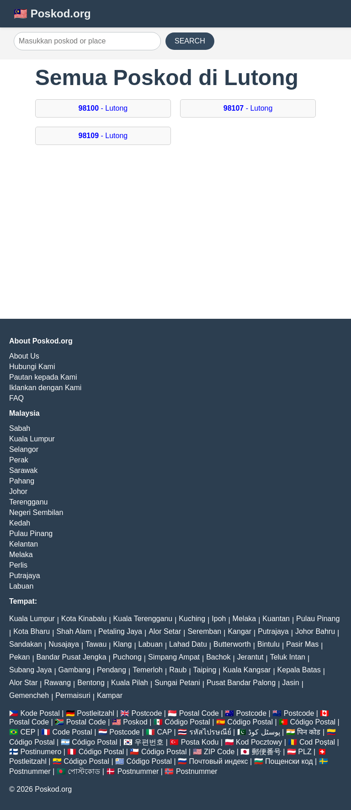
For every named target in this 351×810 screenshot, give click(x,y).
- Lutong (103, 108)
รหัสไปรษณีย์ (210, 732)
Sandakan (25, 644)
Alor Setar (165, 631)
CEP (27, 732)
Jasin (290, 683)
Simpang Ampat (174, 657)
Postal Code (199, 713)
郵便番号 (266, 752)
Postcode (147, 713)
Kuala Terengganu (143, 618)
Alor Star (23, 683)
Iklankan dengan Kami (45, 388)
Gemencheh (29, 695)
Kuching (192, 618)
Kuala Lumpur (32, 439)
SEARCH (190, 41)
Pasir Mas (302, 644)
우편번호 (149, 742)
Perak (18, 460)
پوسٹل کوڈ (264, 732)
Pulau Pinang (31, 533)
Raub (177, 670)
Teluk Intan (287, 657)
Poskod (135, 722)
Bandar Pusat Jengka (71, 657)
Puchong (127, 657)
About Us (24, 356)
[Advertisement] (175, 236)
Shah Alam (73, 631)
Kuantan (276, 618)
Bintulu (268, 644)
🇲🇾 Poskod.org (52, 13)
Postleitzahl (95, 713)
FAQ (16, 398)
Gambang (74, 670)
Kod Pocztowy (259, 742)
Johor (18, 491)
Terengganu (28, 502)
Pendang (111, 670)
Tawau (95, 644)
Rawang (57, 683)
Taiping (205, 670)
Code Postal (72, 732)
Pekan (19, 657)
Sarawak (23, 470)
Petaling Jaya (120, 631)
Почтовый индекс (218, 761)
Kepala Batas (299, 670)
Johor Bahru (315, 631)
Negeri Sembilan (36, 512)
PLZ (304, 752)
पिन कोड (308, 732)
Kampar (109, 695)
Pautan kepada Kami (43, 377)
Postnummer (30, 771)
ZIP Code (219, 752)
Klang (122, 644)
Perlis (18, 565)
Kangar (239, 631)
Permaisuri (72, 695)
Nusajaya (63, 644)
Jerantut (250, 657)
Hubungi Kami (32, 366)
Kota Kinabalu (84, 618)
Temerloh (148, 670)
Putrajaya (24, 575)
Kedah (19, 523)
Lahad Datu (188, 644)
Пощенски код (289, 761)
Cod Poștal (317, 742)
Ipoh (219, 618)
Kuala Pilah (129, 683)
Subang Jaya (30, 670)
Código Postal (187, 722)
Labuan (21, 586)
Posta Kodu (200, 742)
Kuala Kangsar (247, 670)
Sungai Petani (177, 683)
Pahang (21, 481)
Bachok (218, 657)
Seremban (204, 631)
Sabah (19, 428)
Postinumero (40, 752)
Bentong (91, 683)
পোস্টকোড (84, 771)
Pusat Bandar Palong (241, 683)
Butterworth (232, 644)
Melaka (21, 554)
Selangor (23, 449)
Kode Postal (39, 713)
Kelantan (23, 544)
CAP (164, 732)
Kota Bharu (31, 631)
